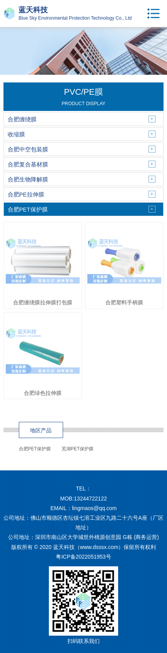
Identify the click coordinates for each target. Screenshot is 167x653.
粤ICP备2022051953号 (83, 557)
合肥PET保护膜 (35, 449)
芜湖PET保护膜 (78, 449)
